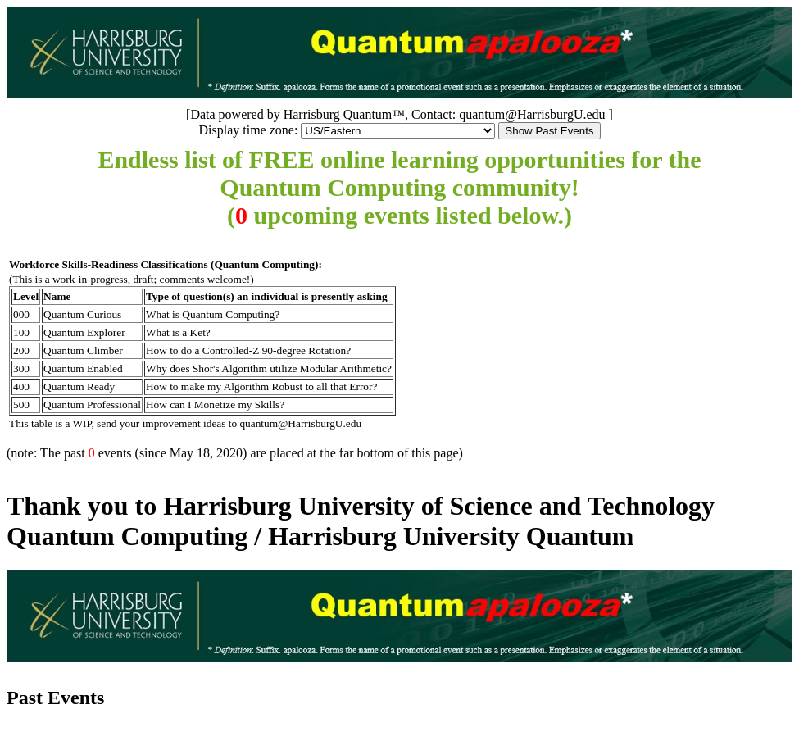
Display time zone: (247, 130)
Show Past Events (549, 131)
